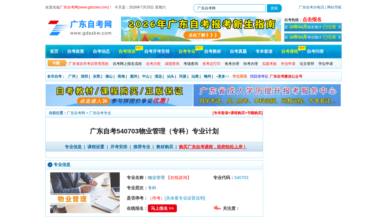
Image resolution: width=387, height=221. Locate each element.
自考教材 (212, 51)
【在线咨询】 (178, 177)
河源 (182, 76)
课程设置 (95, 146)
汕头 (170, 76)
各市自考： (56, 76)
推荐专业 (141, 146)
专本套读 (263, 51)
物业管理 (156, 177)
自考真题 (238, 51)
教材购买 (164, 146)
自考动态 (101, 51)
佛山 (108, 76)
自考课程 (289, 51)
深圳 (84, 76)
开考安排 (118, 146)
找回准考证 (259, 76)
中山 (145, 76)
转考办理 (250, 64)
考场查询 (191, 64)
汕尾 (195, 76)
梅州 (207, 76)
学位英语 (240, 76)
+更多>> (222, 76)
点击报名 (312, 19)
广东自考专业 (100, 113)
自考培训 (127, 51)
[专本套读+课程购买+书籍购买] (238, 113)
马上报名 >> (162, 208)
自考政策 (75, 51)
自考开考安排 (157, 51)
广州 (72, 76)
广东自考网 (76, 113)
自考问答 (315, 51)
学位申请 (325, 64)
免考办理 (232, 64)
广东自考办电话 (311, 7)
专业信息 (73, 146)
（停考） (156, 198)
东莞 (96, 76)
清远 (158, 76)
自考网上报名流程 (127, 64)
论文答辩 (307, 64)
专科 (152, 187)
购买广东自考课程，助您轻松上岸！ (213, 146)
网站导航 (334, 7)
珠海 (121, 76)
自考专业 (186, 51)
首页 (54, 51)
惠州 (133, 76)
